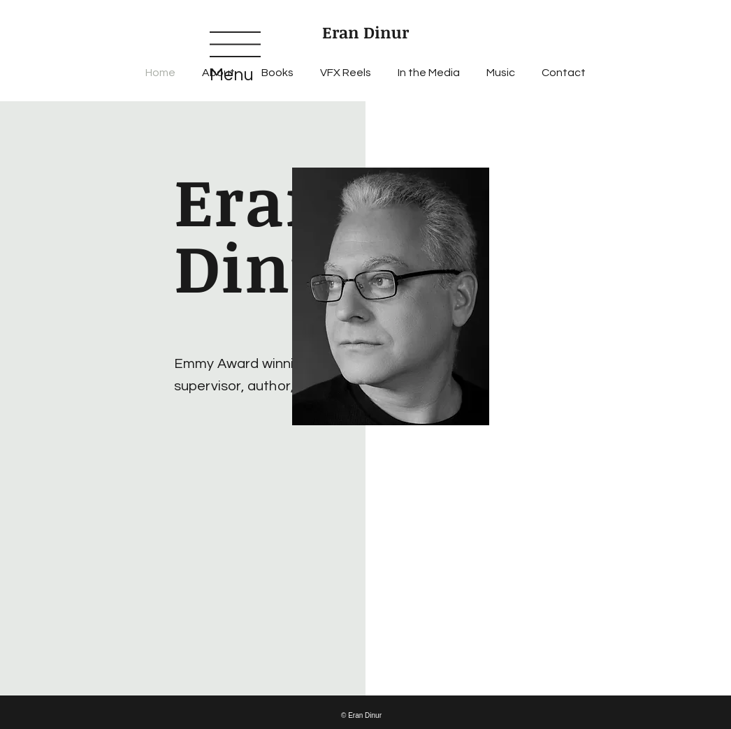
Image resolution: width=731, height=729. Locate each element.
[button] (235, 44)
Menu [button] (232, 75)
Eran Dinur (365, 32)
